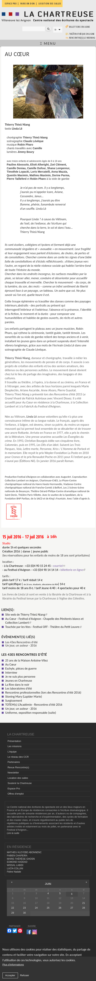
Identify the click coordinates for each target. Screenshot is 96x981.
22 (12, 907)
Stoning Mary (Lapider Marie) (23, 696)
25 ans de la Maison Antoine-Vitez (26, 660)
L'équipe (11, 751)
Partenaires (13, 762)
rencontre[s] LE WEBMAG (82, 37)
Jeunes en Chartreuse (18, 680)
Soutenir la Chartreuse (19, 783)
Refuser (24, 975)
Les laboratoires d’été (18, 688)
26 (60, 907)
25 (48, 907)
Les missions (14, 746)
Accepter (10, 975)
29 (12, 912)
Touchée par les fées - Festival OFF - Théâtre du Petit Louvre (43, 627)
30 (24, 912)
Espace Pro (13, 788)
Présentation (14, 741)
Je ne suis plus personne (20, 676)
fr (56, 29)
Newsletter (13, 772)
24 (36, 907)
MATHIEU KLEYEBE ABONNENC (24, 852)
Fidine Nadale (14, 871)
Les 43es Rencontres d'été (21, 642)
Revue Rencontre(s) (18, 767)
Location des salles (17, 778)
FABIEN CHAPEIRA (17, 855)
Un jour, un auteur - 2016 (21, 645)
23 (24, 907)
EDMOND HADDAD (17, 862)
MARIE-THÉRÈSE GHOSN (21, 859)
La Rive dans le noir (17, 684)
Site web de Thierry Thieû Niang (26, 614)
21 (83, 903)
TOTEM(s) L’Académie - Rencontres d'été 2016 (33, 704)
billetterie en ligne (72, 570)
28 (83, 907)
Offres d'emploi (15, 793)
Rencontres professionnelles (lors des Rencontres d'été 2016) (43, 692)
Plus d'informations (13, 964)
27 (71, 907)
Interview (11, 672)
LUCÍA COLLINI (15, 868)
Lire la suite (13, 833)
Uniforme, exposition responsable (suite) (30, 712)
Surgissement (13, 700)
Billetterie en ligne (79, 26)
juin (48, 883)
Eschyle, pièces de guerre (21, 668)
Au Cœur (10, 664)
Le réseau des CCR (18, 757)
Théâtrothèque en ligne (82, 34)
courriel (59, 566)
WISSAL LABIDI (15, 865)
